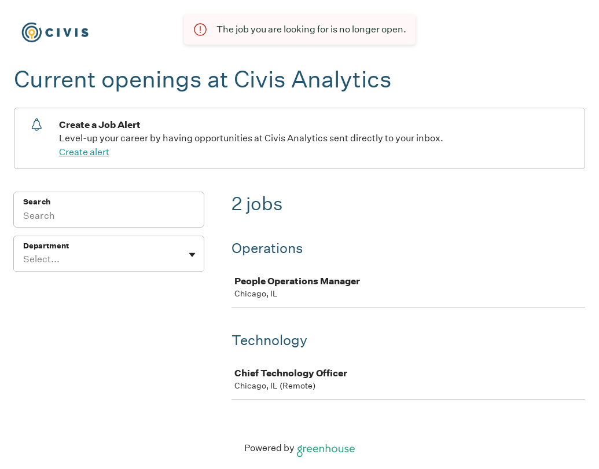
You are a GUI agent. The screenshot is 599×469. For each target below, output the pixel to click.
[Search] (109, 217)
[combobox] (24, 259)
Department (46, 246)
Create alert (84, 151)
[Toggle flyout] (192, 255)
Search (36, 202)
